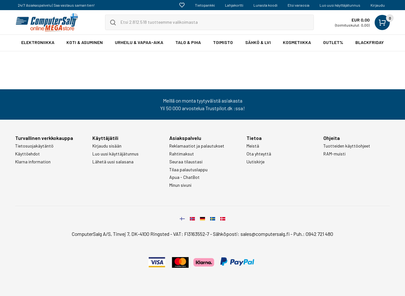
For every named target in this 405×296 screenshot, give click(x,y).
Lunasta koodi (265, 5)
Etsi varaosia (298, 5)
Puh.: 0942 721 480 (313, 234)
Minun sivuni (180, 185)
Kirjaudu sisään (107, 145)
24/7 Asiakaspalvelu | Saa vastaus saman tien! (56, 5)
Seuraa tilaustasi (185, 161)
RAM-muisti (334, 153)
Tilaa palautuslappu (188, 169)
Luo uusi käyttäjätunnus (340, 5)
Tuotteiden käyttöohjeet (346, 145)
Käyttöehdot (27, 153)
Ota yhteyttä (258, 153)
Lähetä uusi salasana (113, 161)
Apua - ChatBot (184, 177)
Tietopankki (205, 5)
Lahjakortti (234, 5)
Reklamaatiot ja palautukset (196, 145)
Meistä (252, 145)
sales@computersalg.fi (265, 234)
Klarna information (33, 161)
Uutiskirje (255, 161)
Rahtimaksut (181, 153)
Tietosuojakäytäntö (34, 145)
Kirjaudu (378, 5)
